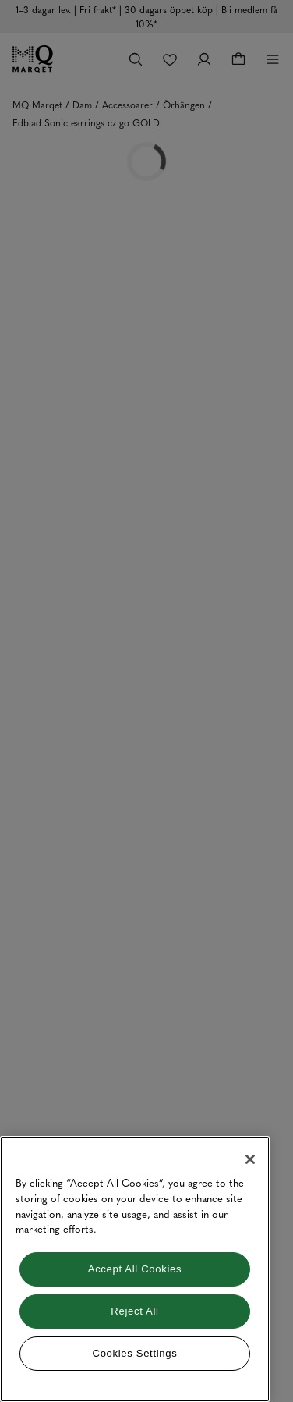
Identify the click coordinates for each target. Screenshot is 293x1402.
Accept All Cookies (135, 1269)
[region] (135, 1269)
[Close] (250, 1159)
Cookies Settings (135, 1353)
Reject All (134, 1311)
